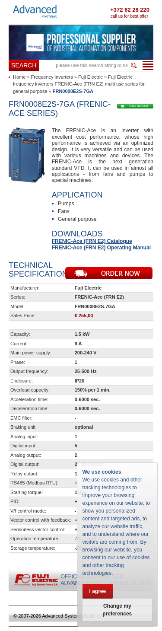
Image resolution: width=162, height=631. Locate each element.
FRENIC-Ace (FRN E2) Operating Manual (101, 248)
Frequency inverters (52, 77)
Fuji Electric (90, 77)
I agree (97, 591)
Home (19, 77)
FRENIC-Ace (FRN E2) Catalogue (92, 241)
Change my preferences (117, 610)
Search (23, 65)
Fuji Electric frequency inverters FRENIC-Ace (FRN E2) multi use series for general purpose (79, 84)
